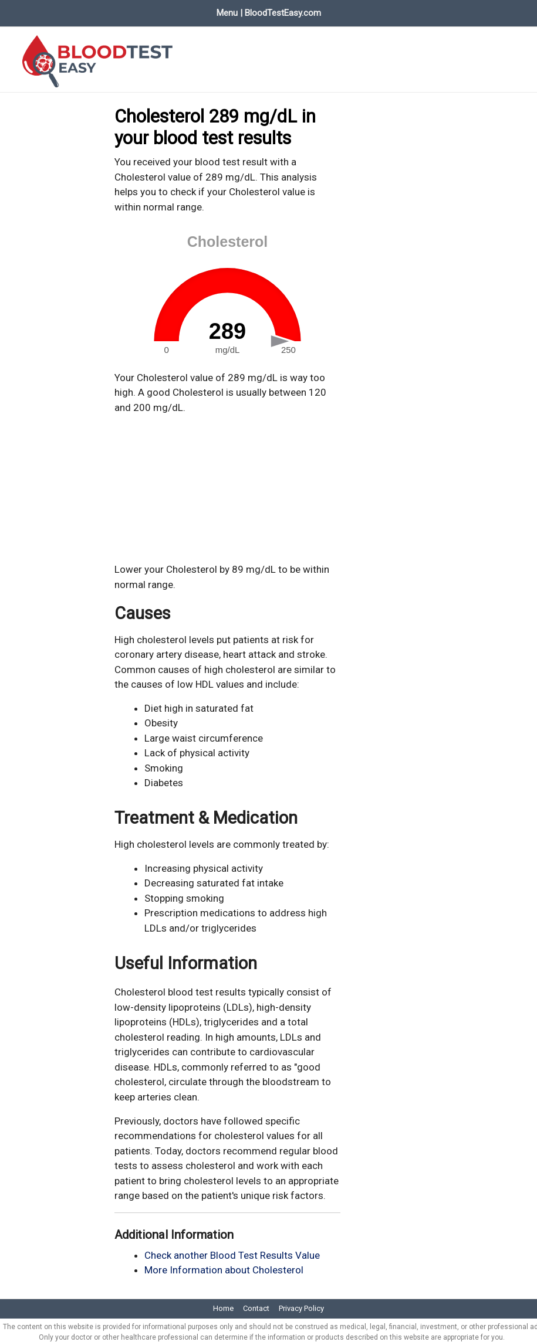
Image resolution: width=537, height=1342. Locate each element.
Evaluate (163, 10)
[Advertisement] (227, 484)
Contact (256, 1304)
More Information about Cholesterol (223, 1266)
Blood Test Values (91, 10)
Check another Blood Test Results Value (232, 1250)
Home (22, 10)
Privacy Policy (301, 1304)
